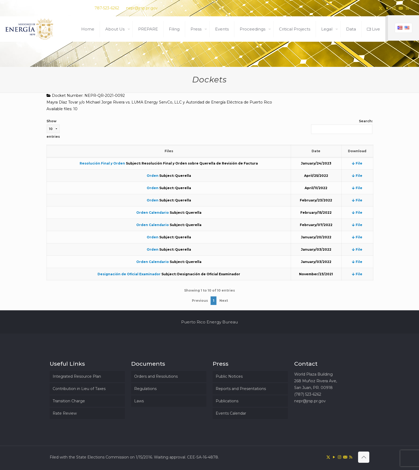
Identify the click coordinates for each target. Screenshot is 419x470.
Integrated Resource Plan (77, 376)
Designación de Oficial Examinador (129, 274)
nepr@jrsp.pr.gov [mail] (142, 8)
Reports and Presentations (241, 388)
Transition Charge (69, 401)
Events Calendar (231, 413)
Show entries (53, 129)
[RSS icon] (407, 8)
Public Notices (229, 376)
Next (223, 301)
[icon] (401, 8)
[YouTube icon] (387, 8)
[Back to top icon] (363, 457)
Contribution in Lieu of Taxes (79, 388)
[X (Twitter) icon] (381, 8)
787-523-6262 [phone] (107, 8)
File (357, 163)
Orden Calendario (152, 213)
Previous (200, 301)
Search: (342, 126)
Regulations (145, 388)
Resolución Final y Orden (102, 163)
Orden (152, 176)
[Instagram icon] (394, 8)
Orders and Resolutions (156, 376)
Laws (139, 401)
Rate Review (65, 413)
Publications (227, 401)
